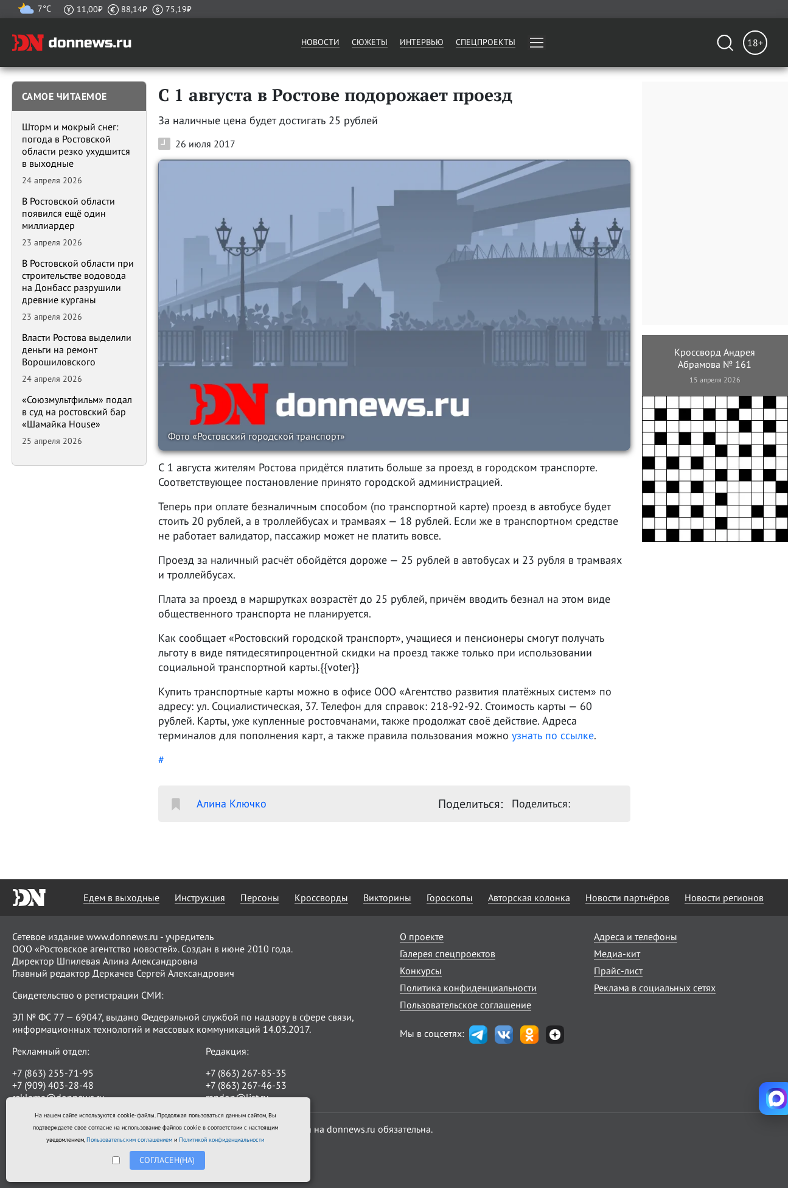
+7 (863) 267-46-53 (246, 1085)
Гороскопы (450, 897)
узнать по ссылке (553, 735)
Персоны (259, 897)
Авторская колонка (529, 897)
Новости (320, 42)
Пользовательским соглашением (129, 1140)
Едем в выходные (121, 897)
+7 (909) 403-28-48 (53, 1085)
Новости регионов (724, 897)
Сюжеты (370, 42)
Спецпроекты (485, 42)
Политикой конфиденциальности (221, 1140)
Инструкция (200, 897)
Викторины (387, 897)
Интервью (422, 42)
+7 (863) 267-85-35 (246, 1073)
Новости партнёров (627, 897)
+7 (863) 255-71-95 (53, 1073)
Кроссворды (321, 897)
